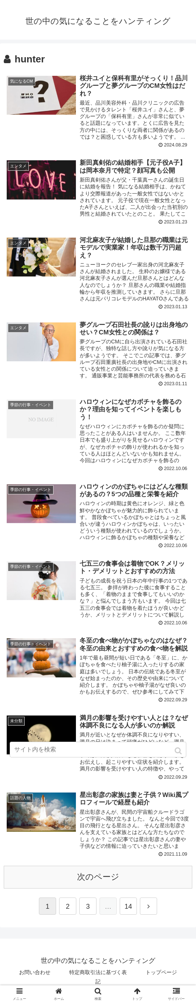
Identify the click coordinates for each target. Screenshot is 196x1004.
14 (128, 908)
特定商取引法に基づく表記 (98, 978)
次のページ (98, 878)
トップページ (161, 974)
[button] (179, 751)
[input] (98, 749)
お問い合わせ (34, 974)
